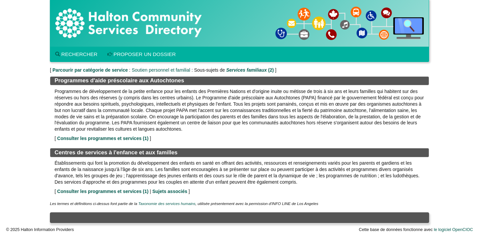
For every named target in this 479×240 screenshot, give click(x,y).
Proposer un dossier (141, 54)
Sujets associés (169, 191)
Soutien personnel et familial (161, 70)
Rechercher (76, 54)
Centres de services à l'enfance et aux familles (116, 152)
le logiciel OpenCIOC (453, 229)
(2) (250, 70)
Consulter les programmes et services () (103, 138)
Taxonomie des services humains (167, 203)
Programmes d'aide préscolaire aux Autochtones (119, 80)
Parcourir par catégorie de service (90, 70)
